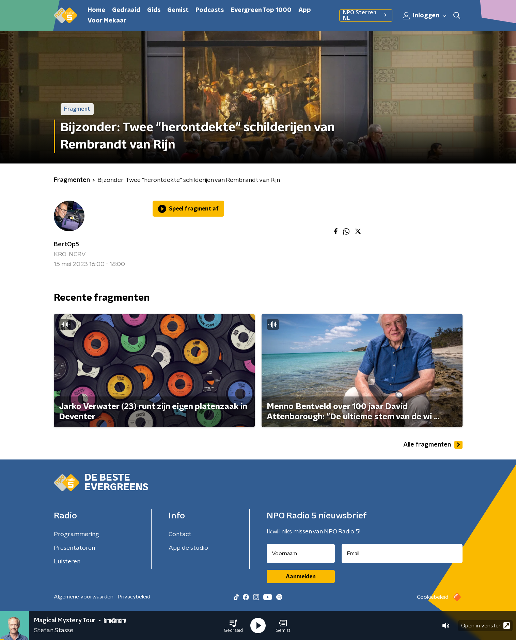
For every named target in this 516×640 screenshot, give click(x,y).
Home (96, 10)
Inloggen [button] (425, 15)
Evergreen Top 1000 (261, 10)
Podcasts (210, 10)
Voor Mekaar (107, 21)
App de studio (188, 548)
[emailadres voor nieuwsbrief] (402, 553)
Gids (153, 10)
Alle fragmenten (433, 445)
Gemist (178, 10)
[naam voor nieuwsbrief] (301, 553)
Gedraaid (126, 10)
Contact (180, 534)
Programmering (76, 534)
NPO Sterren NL (365, 15)
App (304, 10)
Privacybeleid (134, 596)
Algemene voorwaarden (83, 596)
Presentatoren (74, 548)
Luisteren (67, 562)
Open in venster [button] (485, 625)
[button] (233, 626)
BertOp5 (66, 244)
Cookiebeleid (432, 597)
